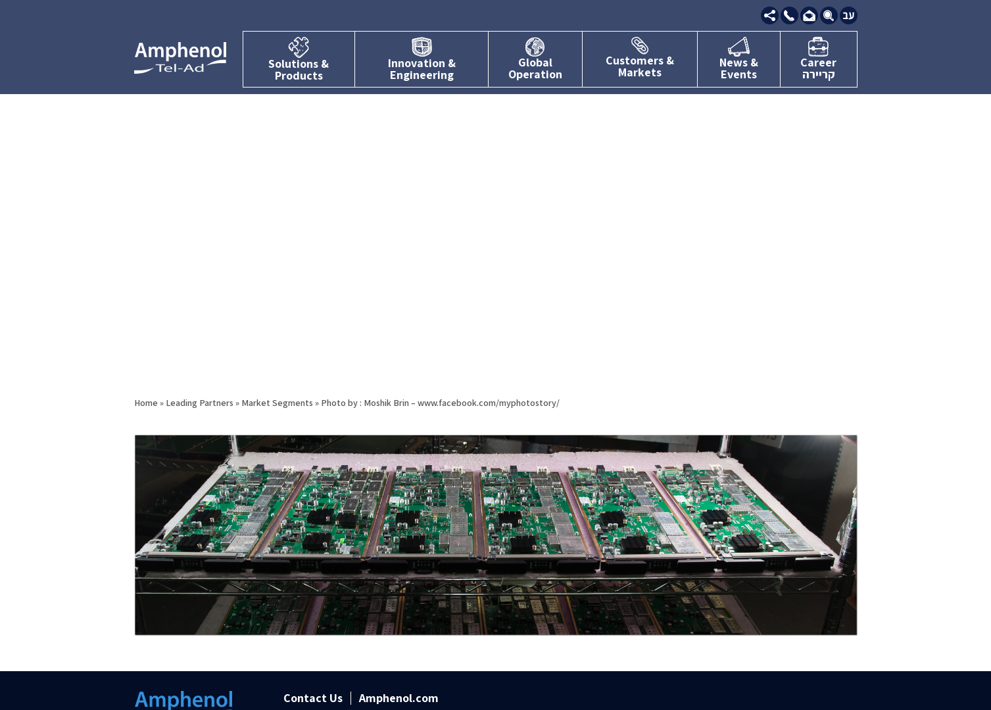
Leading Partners (199, 403)
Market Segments (277, 403)
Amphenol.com (399, 697)
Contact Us (313, 697)
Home (146, 403)
